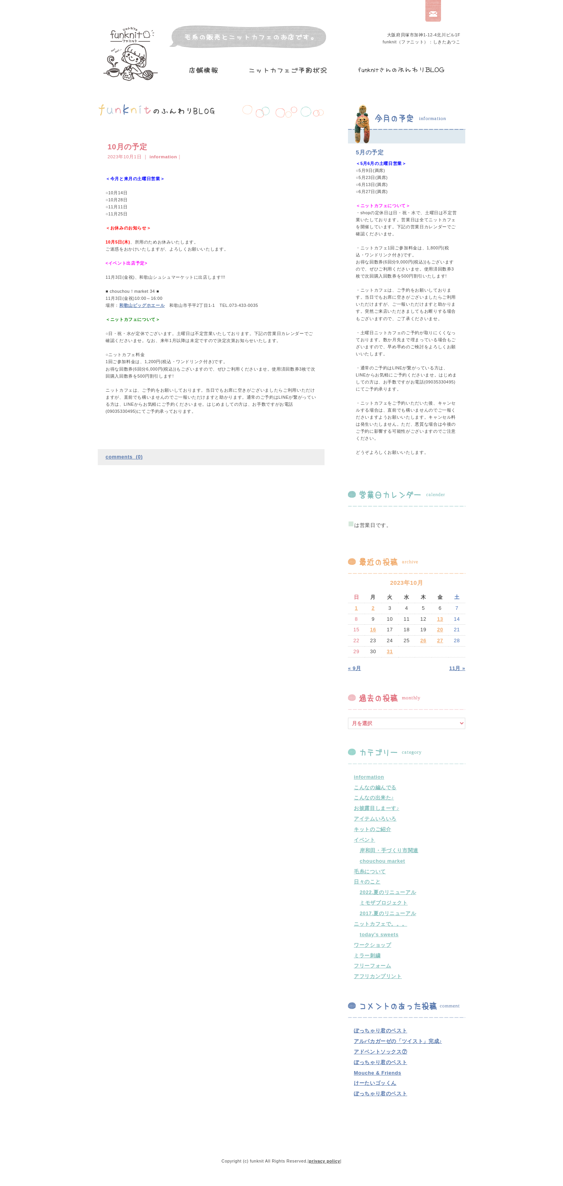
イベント (364, 840)
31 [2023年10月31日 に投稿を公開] (390, 651)
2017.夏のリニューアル (388, 913)
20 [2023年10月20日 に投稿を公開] (440, 629)
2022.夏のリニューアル (388, 892)
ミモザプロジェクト (384, 903)
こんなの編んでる (375, 787)
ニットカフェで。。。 (380, 924)
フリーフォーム (372, 966)
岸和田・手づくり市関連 (389, 850)
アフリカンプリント (378, 976)
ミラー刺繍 (367, 955)
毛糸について (370, 871)
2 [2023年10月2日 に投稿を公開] (373, 608)
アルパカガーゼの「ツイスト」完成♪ (398, 1041)
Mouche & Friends (377, 1073)
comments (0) (124, 457)
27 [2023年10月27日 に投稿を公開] (440, 640)
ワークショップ (372, 945)
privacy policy (324, 1161)
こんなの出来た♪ (374, 798)
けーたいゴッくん (375, 1083)
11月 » (457, 668)
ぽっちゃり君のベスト (380, 1031)
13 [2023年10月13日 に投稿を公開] (440, 619)
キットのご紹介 (372, 829)
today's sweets (379, 934)
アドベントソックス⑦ (380, 1052)
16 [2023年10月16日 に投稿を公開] (373, 629)
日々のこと (367, 882)
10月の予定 (127, 147)
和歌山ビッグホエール (142, 305)
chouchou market (382, 861)
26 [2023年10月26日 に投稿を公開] (423, 640)
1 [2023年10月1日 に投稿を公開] (356, 608)
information (163, 156)
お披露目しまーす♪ (376, 808)
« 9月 (354, 668)
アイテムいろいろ (375, 819)
